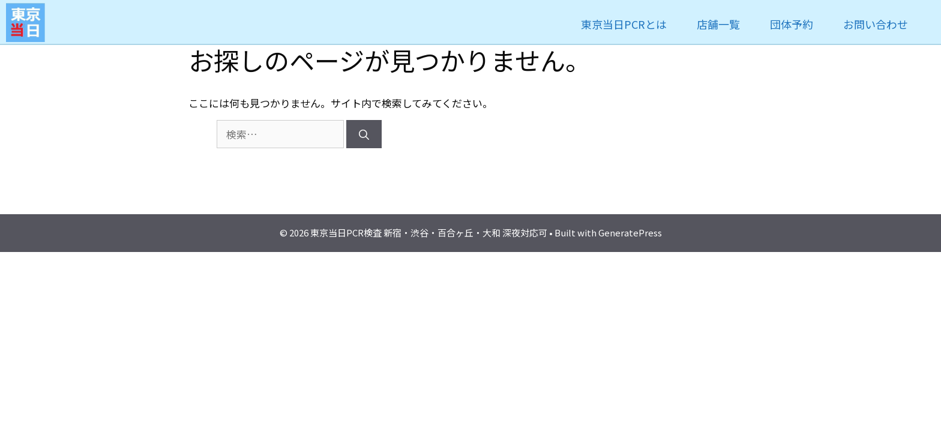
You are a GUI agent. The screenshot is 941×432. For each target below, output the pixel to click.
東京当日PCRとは (624, 24)
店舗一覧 (718, 24)
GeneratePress (630, 232)
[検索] (364, 134)
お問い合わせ (875, 24)
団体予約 (791, 24)
